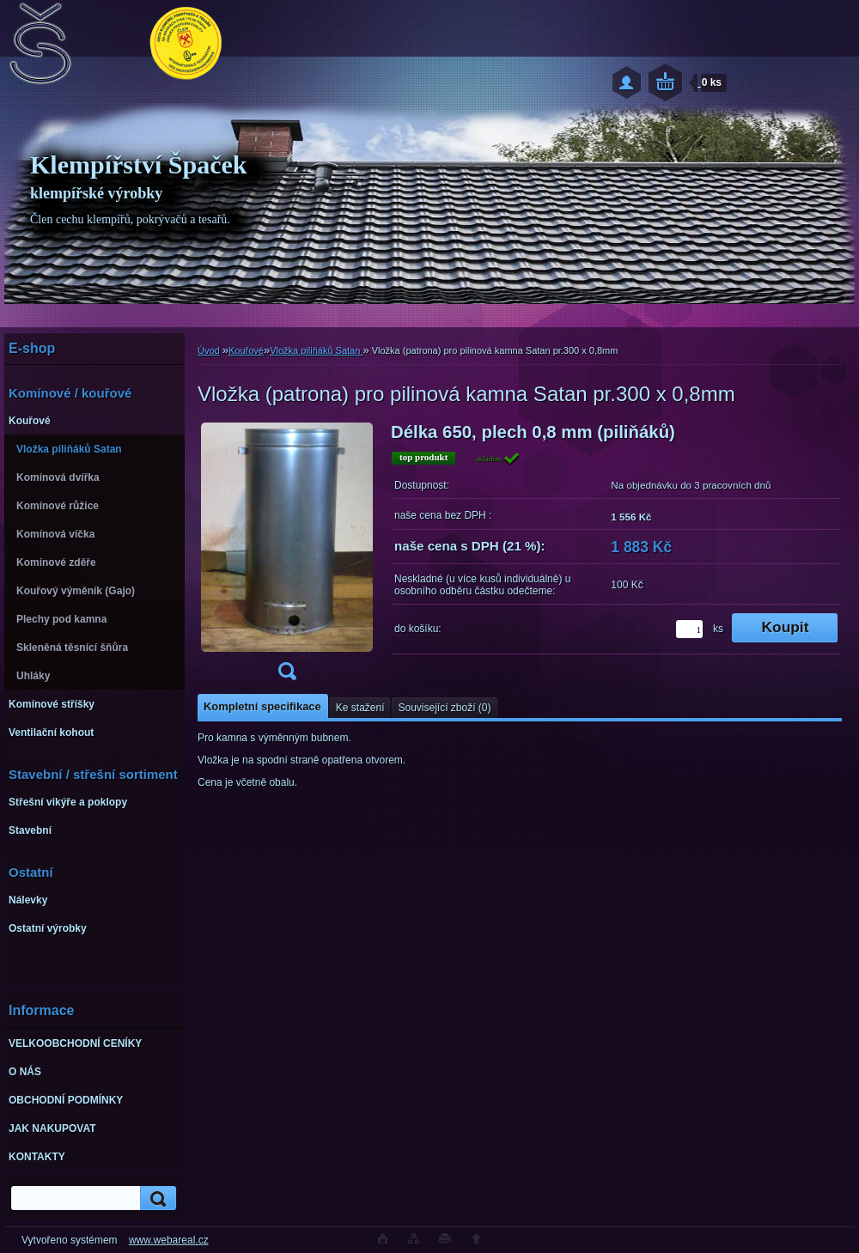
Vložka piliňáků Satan (316, 350)
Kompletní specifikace (262, 706)
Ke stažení (360, 708)
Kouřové (246, 350)
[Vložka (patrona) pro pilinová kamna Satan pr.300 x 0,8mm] (287, 557)
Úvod (209, 350)
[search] (155, 1198)
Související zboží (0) (444, 708)
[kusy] (689, 629)
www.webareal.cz (169, 1240)
